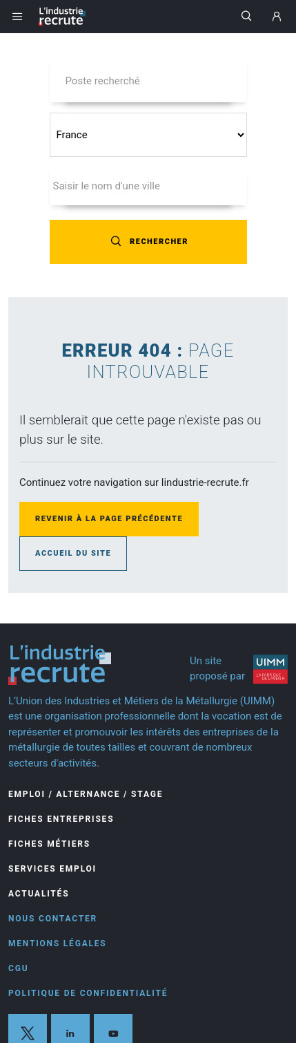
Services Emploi (52, 869)
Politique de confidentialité (88, 993)
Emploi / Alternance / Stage (85, 794)
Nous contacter (52, 918)
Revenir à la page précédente (109, 518)
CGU (18, 968)
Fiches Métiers (49, 844)
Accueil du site (73, 553)
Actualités (38, 894)
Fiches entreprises (61, 819)
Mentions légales (57, 943)
